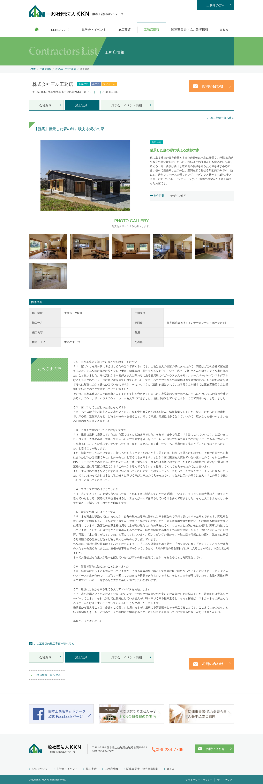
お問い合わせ (215, 749)
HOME (37, 29)
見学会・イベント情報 (126, 105)
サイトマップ (224, 779)
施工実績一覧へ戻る (222, 117)
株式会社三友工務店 (65, 69)
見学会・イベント (94, 29)
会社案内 (45, 105)
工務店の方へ (215, 5)
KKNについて (60, 29)
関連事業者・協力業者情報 (189, 29)
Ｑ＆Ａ (223, 29)
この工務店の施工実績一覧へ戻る (54, 643)
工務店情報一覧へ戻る (47, 675)
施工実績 (124, 29)
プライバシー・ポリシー (198, 779)
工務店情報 (151, 29)
